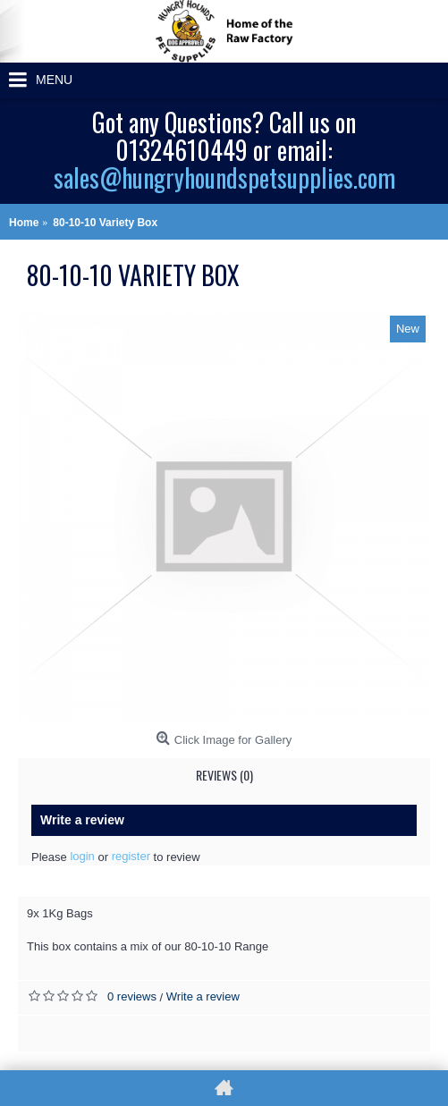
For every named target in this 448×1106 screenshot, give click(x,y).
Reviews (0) (224, 774)
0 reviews (131, 996)
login (82, 856)
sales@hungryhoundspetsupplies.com (224, 177)
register (131, 856)
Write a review (203, 996)
